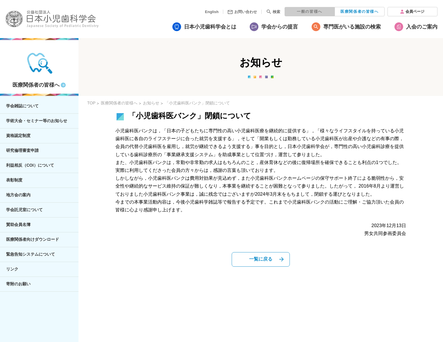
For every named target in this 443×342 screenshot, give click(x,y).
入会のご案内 (421, 27)
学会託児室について (24, 209)
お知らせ (151, 103)
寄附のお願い (18, 284)
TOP (91, 103)
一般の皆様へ (309, 11)
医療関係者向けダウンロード (32, 239)
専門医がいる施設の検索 (352, 27)
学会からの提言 (279, 27)
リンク (12, 269)
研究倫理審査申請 (22, 150)
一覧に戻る (260, 258)
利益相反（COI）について (30, 165)
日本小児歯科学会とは (210, 27)
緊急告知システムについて (30, 254)
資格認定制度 (18, 135)
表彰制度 (14, 180)
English (212, 12)
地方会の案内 (18, 195)
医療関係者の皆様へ (359, 11)
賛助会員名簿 (18, 224)
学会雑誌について (22, 106)
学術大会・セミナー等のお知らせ (36, 120)
